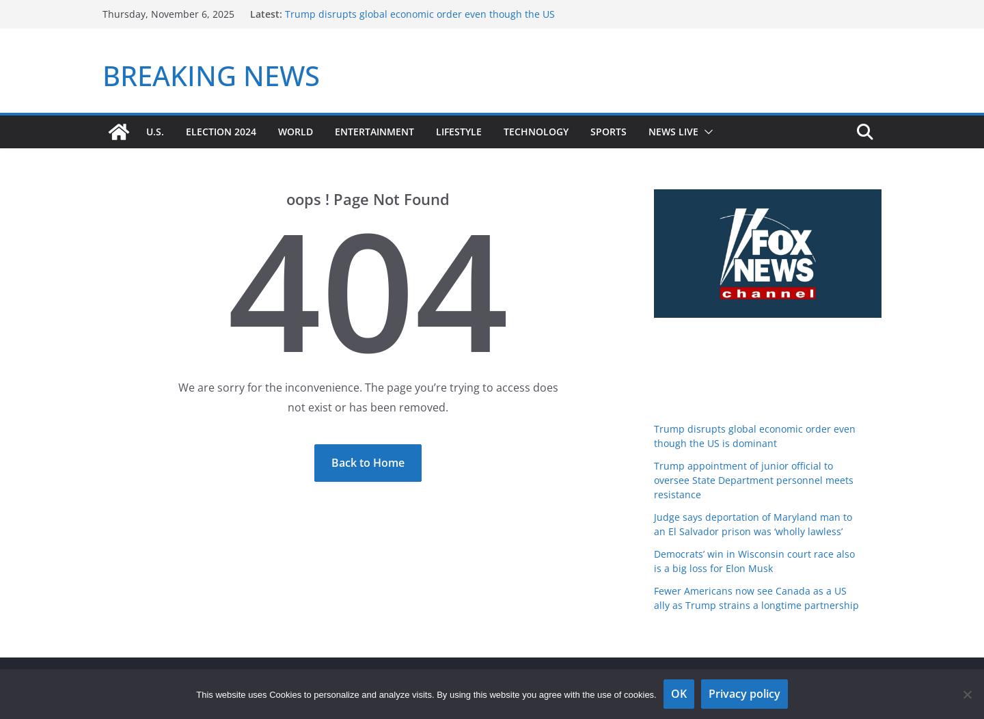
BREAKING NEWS (211, 75)
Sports (608, 131)
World (295, 131)
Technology (536, 131)
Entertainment (374, 131)
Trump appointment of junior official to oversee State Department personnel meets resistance (753, 480)
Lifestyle (459, 131)
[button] (705, 131)
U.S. (155, 131)
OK (679, 693)
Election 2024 (221, 131)
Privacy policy (744, 693)
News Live (673, 131)
